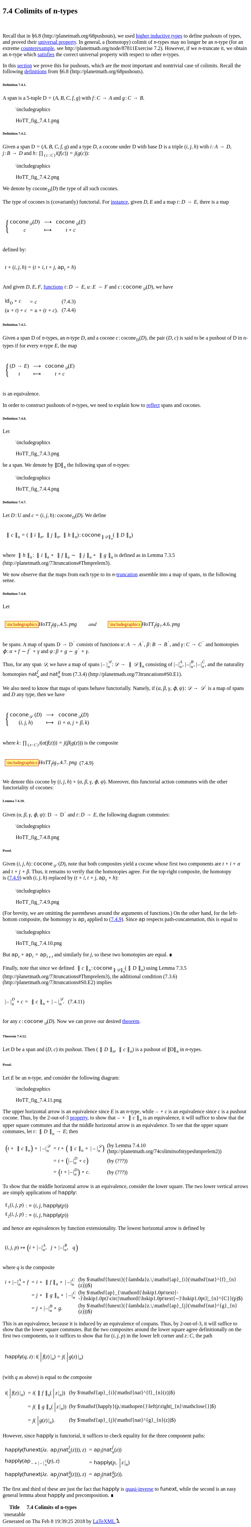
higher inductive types (159, 36)
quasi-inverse (139, 1489)
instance (119, 202)
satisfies (46, 54)
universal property (57, 42)
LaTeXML (106, 1521)
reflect (153, 405)
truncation (127, 574)
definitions (35, 71)
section (24, 65)
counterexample (37, 48)
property (78, 1117)
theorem (130, 1021)
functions (53, 287)
